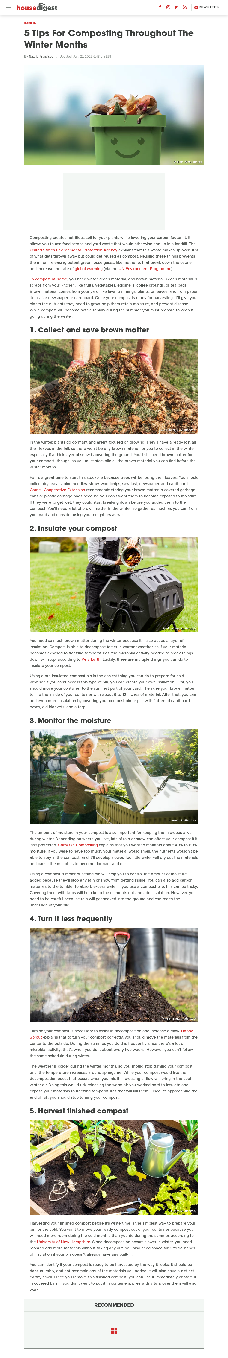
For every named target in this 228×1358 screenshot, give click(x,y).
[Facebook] (160, 8)
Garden (30, 23)
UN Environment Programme (144, 269)
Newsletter (206, 7)
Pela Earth (91, 659)
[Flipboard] (176, 8)
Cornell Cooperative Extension (57, 490)
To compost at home (48, 279)
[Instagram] (168, 8)
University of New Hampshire (63, 1242)
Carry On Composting (78, 845)
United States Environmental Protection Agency (73, 250)
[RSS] (185, 8)
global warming (89, 269)
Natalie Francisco (41, 56)
